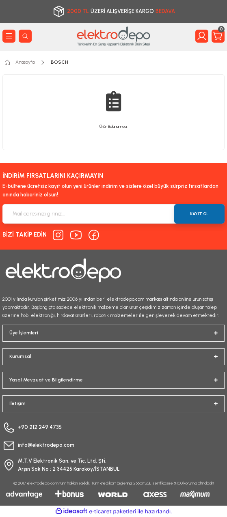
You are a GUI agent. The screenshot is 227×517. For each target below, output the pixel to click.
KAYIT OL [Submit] (199, 213)
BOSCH (59, 62)
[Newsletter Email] (113, 214)
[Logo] (113, 36)
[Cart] (218, 36)
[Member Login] (201, 36)
